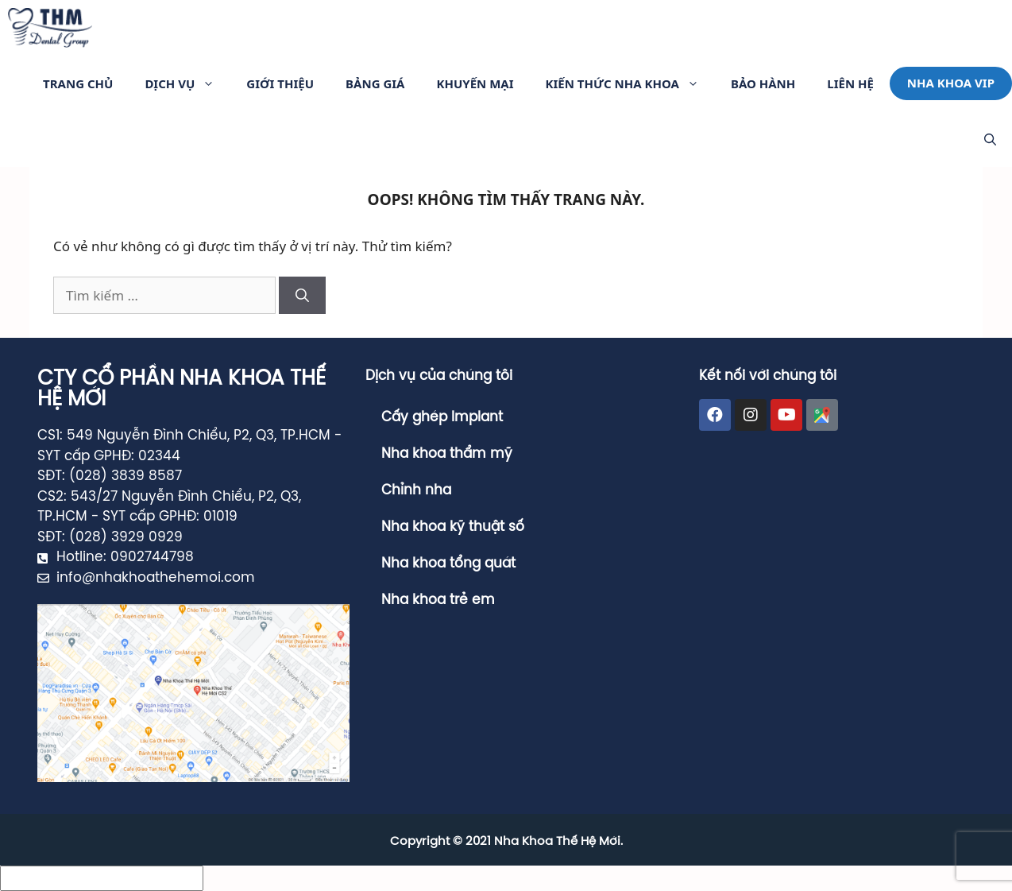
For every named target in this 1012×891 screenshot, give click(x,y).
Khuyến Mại (474, 83)
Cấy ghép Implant (442, 417)
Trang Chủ (78, 83)
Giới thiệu (280, 83)
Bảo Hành (763, 83)
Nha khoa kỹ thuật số (452, 527)
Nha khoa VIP (951, 83)
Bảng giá (375, 83)
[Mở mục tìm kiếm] (990, 139)
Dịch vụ (187, 83)
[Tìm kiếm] (302, 296)
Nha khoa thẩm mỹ (446, 454)
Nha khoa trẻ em (438, 600)
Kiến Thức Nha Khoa (630, 83)
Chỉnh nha (416, 490)
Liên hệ (850, 83)
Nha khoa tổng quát (448, 563)
